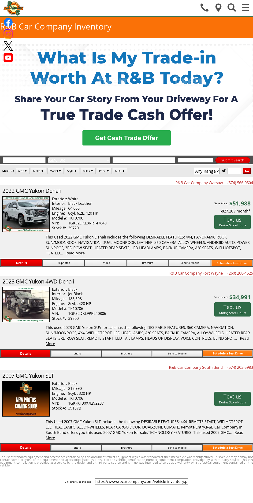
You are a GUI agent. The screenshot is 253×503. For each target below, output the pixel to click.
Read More (75, 253)
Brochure (147, 263)
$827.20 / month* (235, 211)
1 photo (76, 353)
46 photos (64, 263)
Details (21, 263)
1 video (105, 263)
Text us (232, 221)
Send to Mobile (190, 263)
